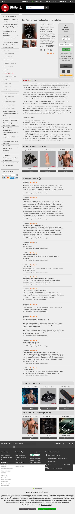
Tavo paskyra (20, 452)
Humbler (6, 70)
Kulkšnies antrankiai (9, 53)
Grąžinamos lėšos (21, 457)
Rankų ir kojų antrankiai (10, 89)
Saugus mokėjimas (7, 468)
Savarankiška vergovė (9, 105)
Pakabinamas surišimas (10, 63)
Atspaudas (4, 481)
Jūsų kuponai (20, 466)
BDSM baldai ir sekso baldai (10, 120)
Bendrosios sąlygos (4, 465)
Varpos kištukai (7, 145)
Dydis (66, 42)
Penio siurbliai (6, 35)
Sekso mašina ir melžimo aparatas (9, 39)
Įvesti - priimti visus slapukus (47, 509)
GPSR (35, 80)
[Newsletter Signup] (16, 175)
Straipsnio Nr (44, 47)
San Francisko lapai (8, 165)
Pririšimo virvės (7, 83)
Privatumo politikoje (46, 505)
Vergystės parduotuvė (8, 47)
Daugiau (36, 44)
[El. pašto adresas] (8, 175)
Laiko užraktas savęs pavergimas (8, 98)
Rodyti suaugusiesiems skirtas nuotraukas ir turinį (29, 32)
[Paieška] (46, 7)
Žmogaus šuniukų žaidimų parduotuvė (9, 138)
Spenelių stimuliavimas (9, 45)
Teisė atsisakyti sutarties (5, 471)
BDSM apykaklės (8, 56)
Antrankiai (6, 50)
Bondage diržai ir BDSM (10, 76)
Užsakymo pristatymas (4, 476)
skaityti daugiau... (50, 45)
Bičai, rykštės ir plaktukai (9, 125)
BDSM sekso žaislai (7, 130)
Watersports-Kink (7, 127)
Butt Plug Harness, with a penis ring (35, 120)
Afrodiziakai (6, 150)
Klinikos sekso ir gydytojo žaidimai (9, 133)
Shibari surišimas (8, 86)
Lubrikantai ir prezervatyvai (10, 24)
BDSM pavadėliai (8, 60)
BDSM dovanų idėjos (9, 108)
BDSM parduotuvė (6, 457)
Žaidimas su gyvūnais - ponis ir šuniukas (10, 142)
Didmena (3, 462)
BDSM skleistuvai (8, 66)
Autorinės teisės (6, 479)
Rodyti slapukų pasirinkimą (27, 509)
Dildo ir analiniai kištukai (9, 19)
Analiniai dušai (6, 118)
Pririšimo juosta (8, 80)
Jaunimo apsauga (35, 462)
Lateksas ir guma (7, 148)
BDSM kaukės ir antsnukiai (9, 111)
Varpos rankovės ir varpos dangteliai (9, 32)
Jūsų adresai (19, 460)
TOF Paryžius (6, 155)
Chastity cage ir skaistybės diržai (9, 114)
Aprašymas (27, 80)
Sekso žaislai (6, 22)
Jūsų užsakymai (20, 455)
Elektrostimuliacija (7, 123)
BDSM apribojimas (8, 73)
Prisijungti (62, 1)
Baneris (3, 460)
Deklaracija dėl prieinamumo (5, 484)
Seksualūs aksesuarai (8, 162)
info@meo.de (58, 468)
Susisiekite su (26, 1)
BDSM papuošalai (7, 160)
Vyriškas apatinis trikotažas (10, 158)
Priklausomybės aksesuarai (10, 93)
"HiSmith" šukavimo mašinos (10, 42)
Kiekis (66, 36)
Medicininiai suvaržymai (10, 101)
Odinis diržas (6, 153)
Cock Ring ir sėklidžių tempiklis (8, 27)
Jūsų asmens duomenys (19, 463)
